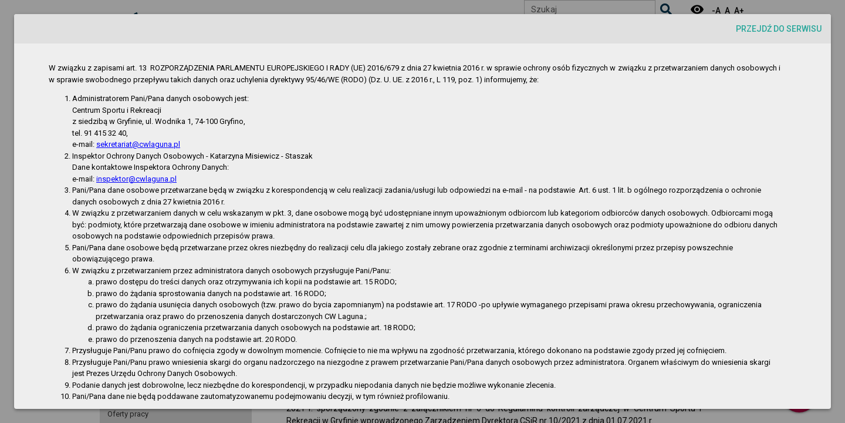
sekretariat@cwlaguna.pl (138, 144)
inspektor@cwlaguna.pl (136, 178)
